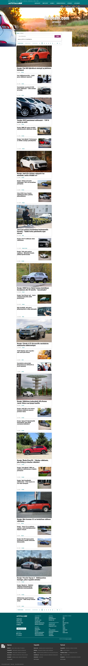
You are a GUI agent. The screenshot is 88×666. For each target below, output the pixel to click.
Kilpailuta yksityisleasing (39, 622)
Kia (63, 621)
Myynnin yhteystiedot (39, 633)
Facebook (20, 633)
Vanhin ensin (27, 43)
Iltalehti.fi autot (52, 624)
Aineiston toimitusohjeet (39, 632)
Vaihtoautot (19, 619)
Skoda (64, 627)
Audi (63, 617)
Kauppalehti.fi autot (52, 626)
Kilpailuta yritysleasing (39, 624)
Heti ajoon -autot (38, 620)
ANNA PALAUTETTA (21, 628)
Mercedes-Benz (66, 622)
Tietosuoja (51, 634)
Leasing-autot (19, 622)
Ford (63, 620)
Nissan (64, 624)
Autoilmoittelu (37, 629)
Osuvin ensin (35, 43)
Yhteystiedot (51, 635)
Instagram (20, 635)
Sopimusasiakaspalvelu (39, 635)
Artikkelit (18, 624)
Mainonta (36, 630)
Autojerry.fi (51, 617)
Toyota (64, 628)
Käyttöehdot (51, 632)
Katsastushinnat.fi (52, 618)
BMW (64, 618)
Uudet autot (19, 621)
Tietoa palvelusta (52, 629)
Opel (63, 625)
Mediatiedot (37, 628)
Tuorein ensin (20, 43)
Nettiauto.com (51, 620)
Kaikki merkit (65, 632)
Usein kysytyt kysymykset (53, 631)
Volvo (64, 631)
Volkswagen (65, 629)
